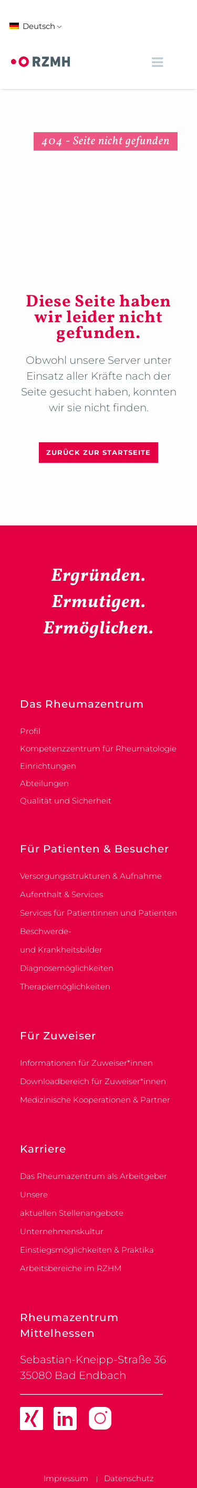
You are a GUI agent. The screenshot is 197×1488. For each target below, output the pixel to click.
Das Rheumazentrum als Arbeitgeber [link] (93, 1176)
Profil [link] (30, 731)
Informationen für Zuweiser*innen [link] (86, 1063)
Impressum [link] (66, 1478)
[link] (40, 61)
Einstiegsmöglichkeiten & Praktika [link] (87, 1250)
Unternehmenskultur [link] (61, 1231)
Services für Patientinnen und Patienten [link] (98, 913)
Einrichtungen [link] (48, 766)
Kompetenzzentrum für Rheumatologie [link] (98, 748)
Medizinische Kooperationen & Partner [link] (95, 1100)
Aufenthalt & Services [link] (61, 894)
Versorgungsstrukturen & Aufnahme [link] (91, 876)
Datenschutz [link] (129, 1478)
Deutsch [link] (32, 26)
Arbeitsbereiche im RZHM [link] (70, 1268)
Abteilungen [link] (44, 783)
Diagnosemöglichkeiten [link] (66, 968)
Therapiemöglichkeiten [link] (65, 986)
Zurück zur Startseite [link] (98, 452)
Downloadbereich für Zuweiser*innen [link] (93, 1081)
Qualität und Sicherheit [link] (65, 801)
